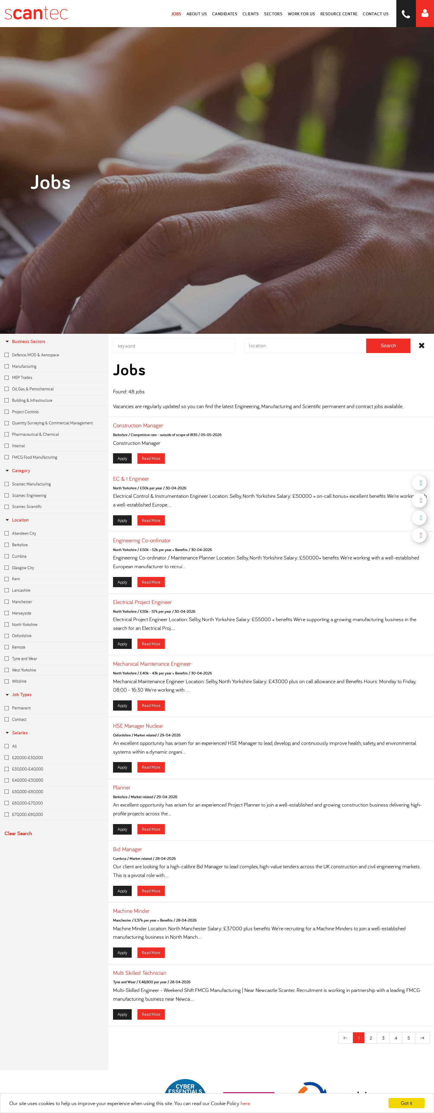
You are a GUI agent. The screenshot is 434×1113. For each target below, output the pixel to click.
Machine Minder (131, 914)
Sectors (275, 13)
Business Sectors (25, 341)
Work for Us (302, 13)
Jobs (179, 13)
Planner (122, 790)
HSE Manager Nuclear (138, 728)
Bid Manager (127, 852)
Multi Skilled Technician (139, 975)
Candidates (226, 13)
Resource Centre (340, 13)
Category (17, 470)
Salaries (16, 733)
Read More (151, 461)
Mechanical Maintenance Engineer (152, 667)
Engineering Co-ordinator (142, 543)
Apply (122, 461)
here (245, 1103)
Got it (406, 1102)
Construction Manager (138, 428)
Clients (252, 13)
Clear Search (18, 833)
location (17, 520)
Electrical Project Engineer (142, 605)
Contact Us (376, 13)
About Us (199, 13)
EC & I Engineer (131, 481)
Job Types (18, 694)
